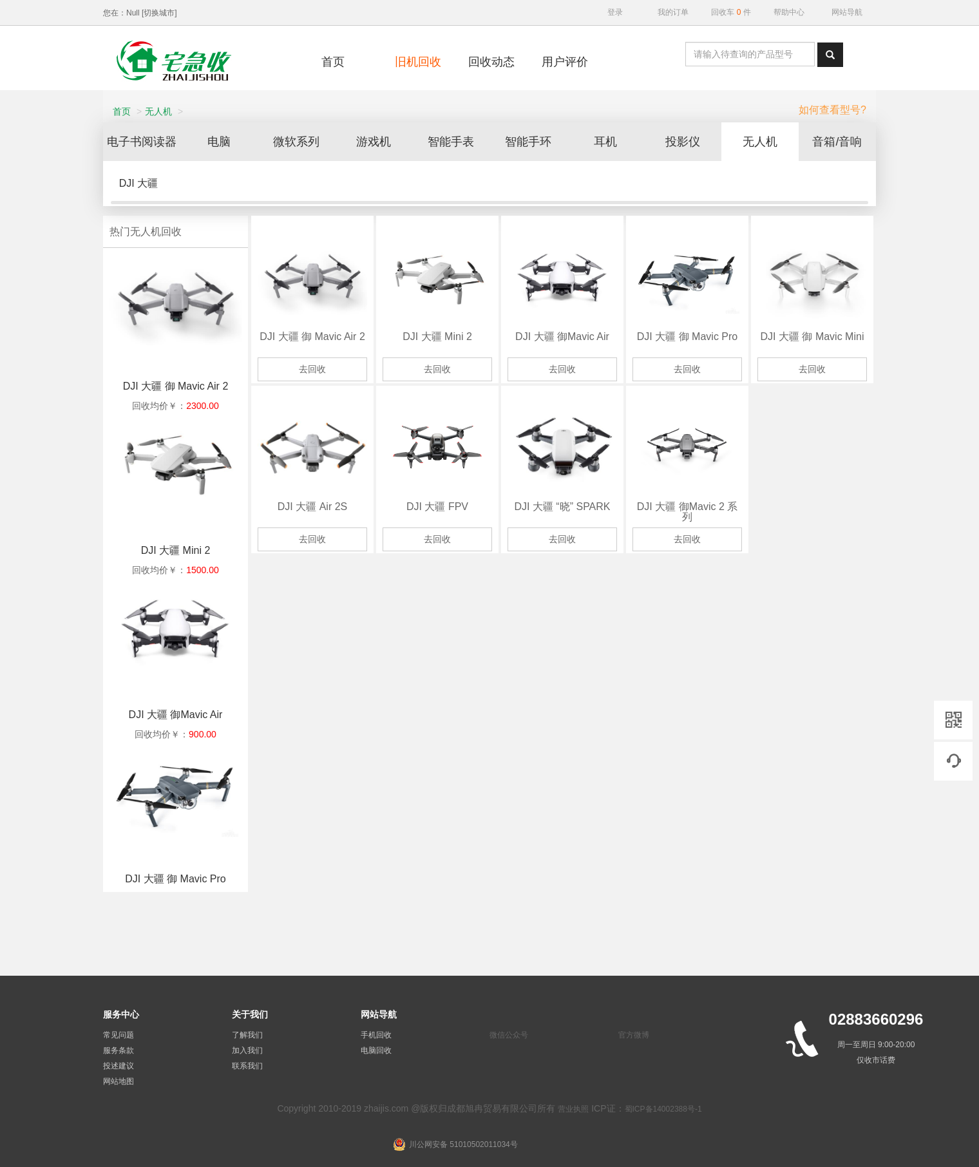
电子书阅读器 (149, 141)
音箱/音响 (845, 141)
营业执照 (573, 1109)
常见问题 (118, 1034)
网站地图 (118, 1081)
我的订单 (673, 12)
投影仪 (690, 141)
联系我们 (247, 1065)
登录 (615, 12)
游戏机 (381, 141)
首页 (122, 111)
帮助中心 (789, 12)
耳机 (613, 141)
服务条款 (118, 1050)
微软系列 (304, 141)
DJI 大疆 (138, 183)
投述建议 (118, 1065)
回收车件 (730, 12)
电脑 (226, 141)
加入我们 (247, 1050)
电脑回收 (376, 1050)
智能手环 (536, 141)
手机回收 (376, 1034)
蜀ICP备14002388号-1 (663, 1109)
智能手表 (458, 141)
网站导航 (847, 12)
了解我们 (247, 1034)
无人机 (158, 111)
